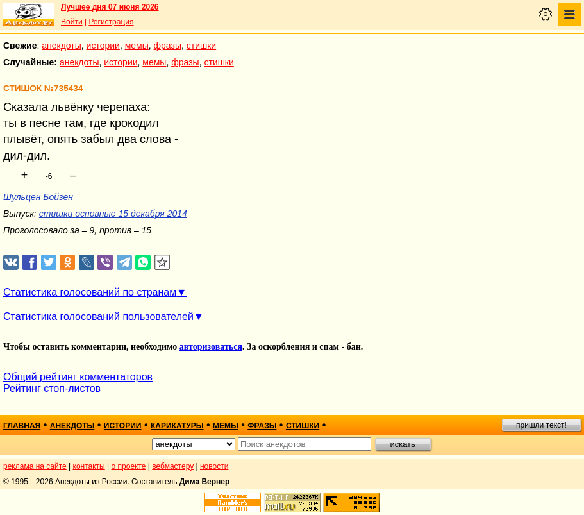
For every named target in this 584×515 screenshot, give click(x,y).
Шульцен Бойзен (38, 197)
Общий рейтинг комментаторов (78, 376)
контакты (89, 466)
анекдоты (61, 45)
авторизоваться (210, 346)
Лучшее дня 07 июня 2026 (110, 7)
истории (103, 45)
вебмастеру (173, 466)
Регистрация (110, 21)
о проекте (129, 466)
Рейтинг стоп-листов (52, 388)
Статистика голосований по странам (89, 292)
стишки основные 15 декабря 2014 (113, 213)
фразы (167, 45)
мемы (137, 45)
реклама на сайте (35, 466)
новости (214, 466)
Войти (72, 21)
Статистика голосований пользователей (98, 316)
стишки (201, 45)
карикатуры (177, 425)
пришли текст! (541, 425)
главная (21, 425)
